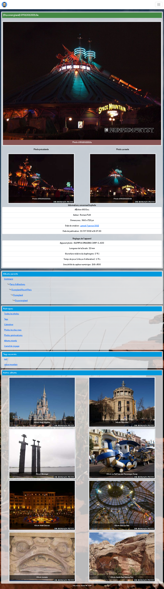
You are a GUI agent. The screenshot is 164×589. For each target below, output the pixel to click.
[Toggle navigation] (159, 4)
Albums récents (10, 341)
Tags (6, 319)
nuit (5, 359)
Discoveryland (21, 300)
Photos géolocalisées (13, 335)
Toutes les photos (11, 314)
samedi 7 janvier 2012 (89, 226)
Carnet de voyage (11, 346)
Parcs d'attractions (17, 284)
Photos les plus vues (12, 330)
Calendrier (8, 324)
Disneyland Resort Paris (22, 290)
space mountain (10, 364)
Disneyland (18, 295)
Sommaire (8, 279)
